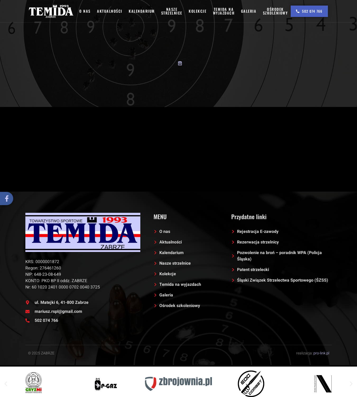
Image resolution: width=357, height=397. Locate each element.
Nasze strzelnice (172, 11)
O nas (85, 11)
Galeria (248, 11)
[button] (6, 384)
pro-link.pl (321, 353)
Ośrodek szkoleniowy (275, 11)
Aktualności (110, 11)
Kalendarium (142, 11)
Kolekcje (198, 11)
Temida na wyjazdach (224, 11)
